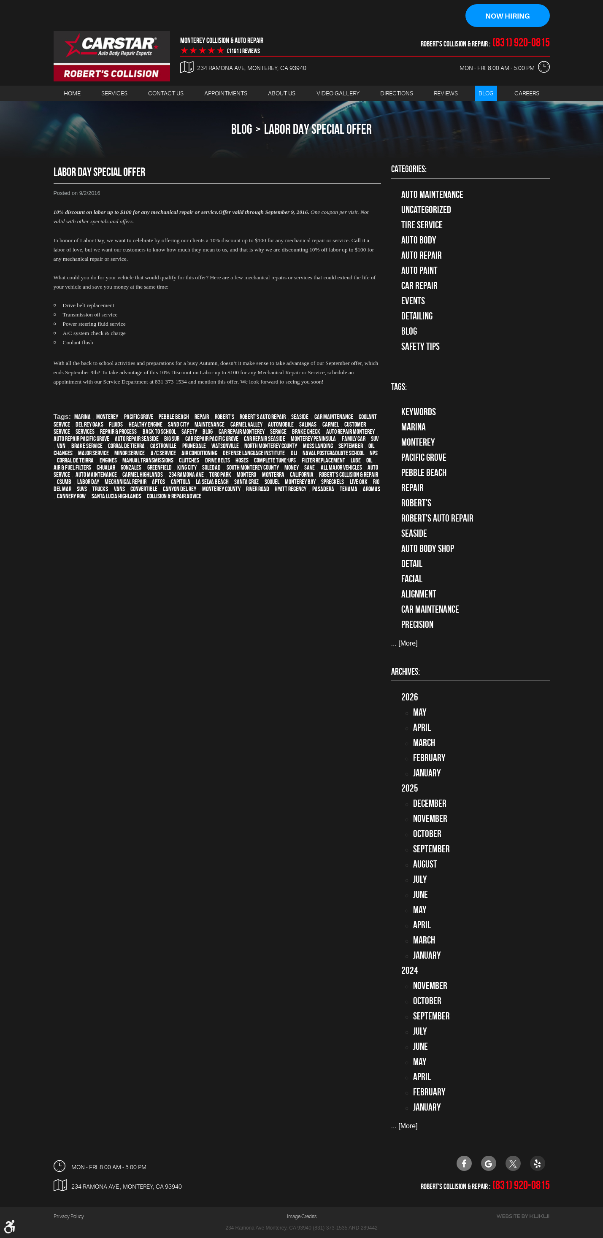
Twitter (513, 1163)
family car (353, 438)
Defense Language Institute (254, 453)
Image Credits (301, 1217)
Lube (356, 460)
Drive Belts (217, 460)
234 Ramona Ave (186, 474)
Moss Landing (318, 445)
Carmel (330, 424)
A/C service (163, 453)
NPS (374, 453)
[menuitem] (72, 93)
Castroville (163, 445)
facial (411, 579)
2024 (409, 970)
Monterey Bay (300, 481)
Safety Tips (420, 346)
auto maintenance (96, 474)
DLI (294, 453)
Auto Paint (419, 270)
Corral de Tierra (126, 445)
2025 (409, 788)
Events (413, 300)
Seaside (299, 416)
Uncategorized (426, 209)
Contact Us (166, 93)
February (429, 757)
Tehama (348, 488)
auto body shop (427, 548)
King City (187, 467)
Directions (396, 93)
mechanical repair (125, 481)
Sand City (178, 424)
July (420, 879)
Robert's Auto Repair (263, 416)
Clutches (189, 460)
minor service (129, 453)
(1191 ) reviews (243, 51)
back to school (159, 431)
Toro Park (220, 474)
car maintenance (333, 416)
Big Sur (171, 438)
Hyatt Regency (290, 488)
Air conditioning (199, 453)
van (61, 445)
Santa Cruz (246, 481)
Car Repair (419, 285)
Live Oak (359, 481)
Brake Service (87, 445)
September (350, 445)
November (430, 818)
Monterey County (221, 488)
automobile (281, 424)
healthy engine (145, 424)
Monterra (273, 474)
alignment (418, 594)
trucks (100, 488)
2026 (409, 697)
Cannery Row (71, 496)
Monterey (107, 416)
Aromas (371, 488)
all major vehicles (341, 467)
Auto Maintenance (432, 194)
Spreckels (332, 481)
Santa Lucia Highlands (116, 496)
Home (72, 93)
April (422, 727)
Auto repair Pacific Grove (81, 438)
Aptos (158, 481)
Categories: (409, 169)
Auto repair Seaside (137, 438)
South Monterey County (253, 467)
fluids (116, 424)
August (425, 864)
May (420, 712)
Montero (246, 474)
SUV (375, 438)
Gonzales (131, 467)
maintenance (209, 424)
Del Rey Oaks (89, 424)
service (278, 431)
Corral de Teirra (75, 460)
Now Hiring (507, 16)
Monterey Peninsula (313, 438)
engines (108, 460)
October (427, 833)
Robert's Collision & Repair (348, 474)
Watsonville (225, 445)
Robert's (224, 416)
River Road (257, 488)
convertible (143, 488)
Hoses (242, 460)
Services (114, 93)
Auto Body (418, 240)
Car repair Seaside (264, 438)
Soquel (272, 481)
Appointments (225, 93)
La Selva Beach (212, 481)
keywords (418, 412)
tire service (422, 224)
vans (119, 488)
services (85, 431)
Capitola (180, 481)
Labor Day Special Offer (318, 129)
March (424, 742)
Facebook (464, 1163)
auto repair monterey (350, 431)
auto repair (421, 255)
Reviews (446, 93)
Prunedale (194, 445)
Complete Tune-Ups (275, 460)
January (427, 773)
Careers (526, 93)
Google (488, 1163)
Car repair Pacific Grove (211, 438)
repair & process (118, 431)
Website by (523, 1217)
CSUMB (64, 481)
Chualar (106, 467)
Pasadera (323, 488)
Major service (93, 453)
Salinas (307, 424)
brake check (306, 431)
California (302, 474)
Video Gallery (338, 93)
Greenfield (159, 467)
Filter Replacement (323, 460)
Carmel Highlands (142, 474)
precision (417, 624)
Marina (82, 416)
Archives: (405, 672)
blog (208, 431)
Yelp (537, 1163)
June (420, 894)
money (291, 467)
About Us (281, 93)
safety (189, 431)
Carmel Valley (246, 424)
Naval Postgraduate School (333, 453)
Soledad (211, 467)
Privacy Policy (69, 1217)
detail (411, 564)
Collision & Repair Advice (174, 496)
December (429, 803)
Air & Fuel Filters (72, 467)
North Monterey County (270, 445)
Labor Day (88, 481)
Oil (369, 460)
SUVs (82, 488)
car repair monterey (242, 431)
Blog (486, 93)
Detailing (417, 316)
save (309, 467)
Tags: (399, 387)
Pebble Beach (174, 416)
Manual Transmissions (147, 460)
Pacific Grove (138, 416)
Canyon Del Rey (179, 488)
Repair (202, 416)
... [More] (404, 643)
